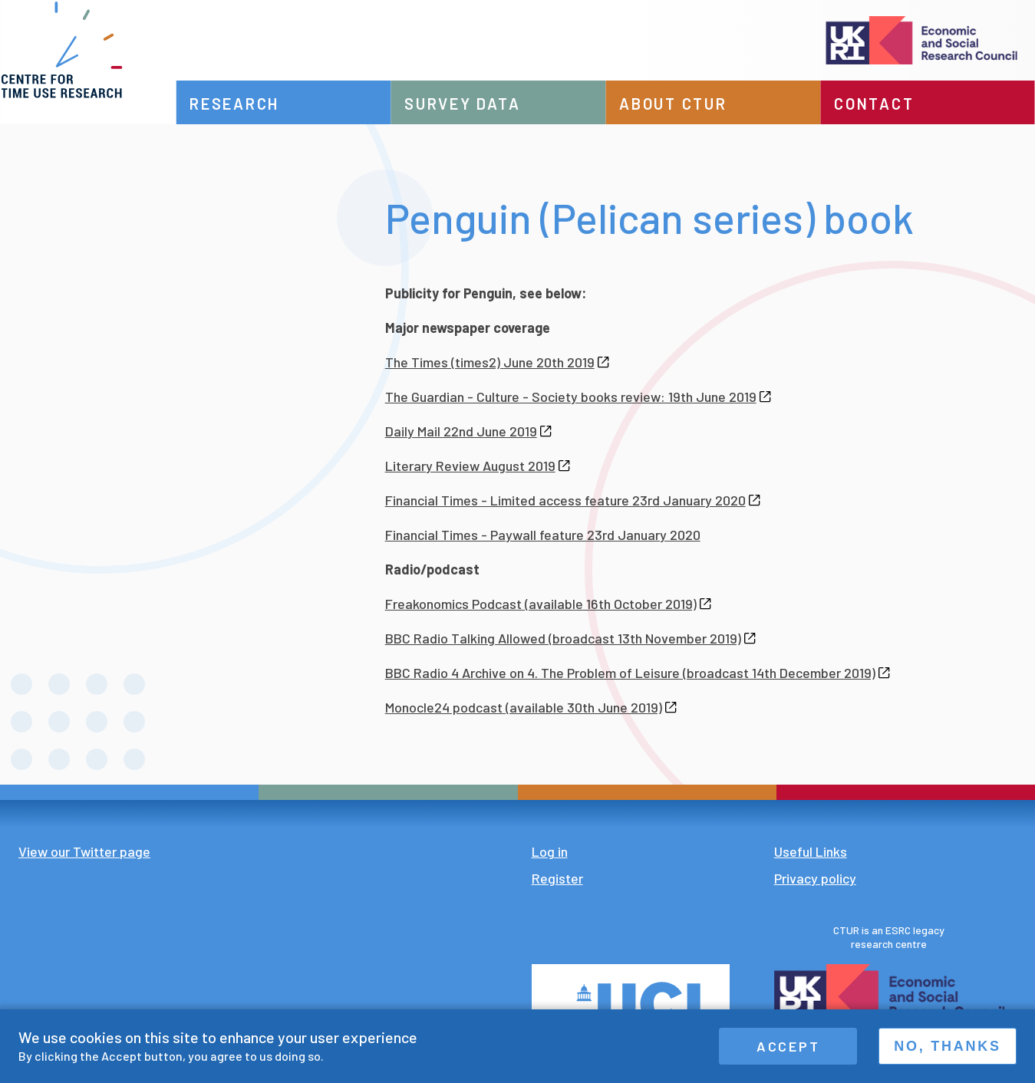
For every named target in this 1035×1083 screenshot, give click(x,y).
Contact (881, 103)
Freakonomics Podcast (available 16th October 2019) (548, 603)
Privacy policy (815, 878)
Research (266, 103)
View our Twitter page (84, 851)
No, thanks (947, 1046)
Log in (550, 851)
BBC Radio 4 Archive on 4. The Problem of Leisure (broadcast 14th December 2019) (637, 672)
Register (557, 878)
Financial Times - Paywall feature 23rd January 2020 (542, 534)
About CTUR (689, 103)
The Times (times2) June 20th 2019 (497, 362)
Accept (788, 1046)
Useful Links (810, 851)
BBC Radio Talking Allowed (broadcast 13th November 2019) (570, 638)
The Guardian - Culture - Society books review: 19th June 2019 (578, 396)
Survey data (486, 103)
